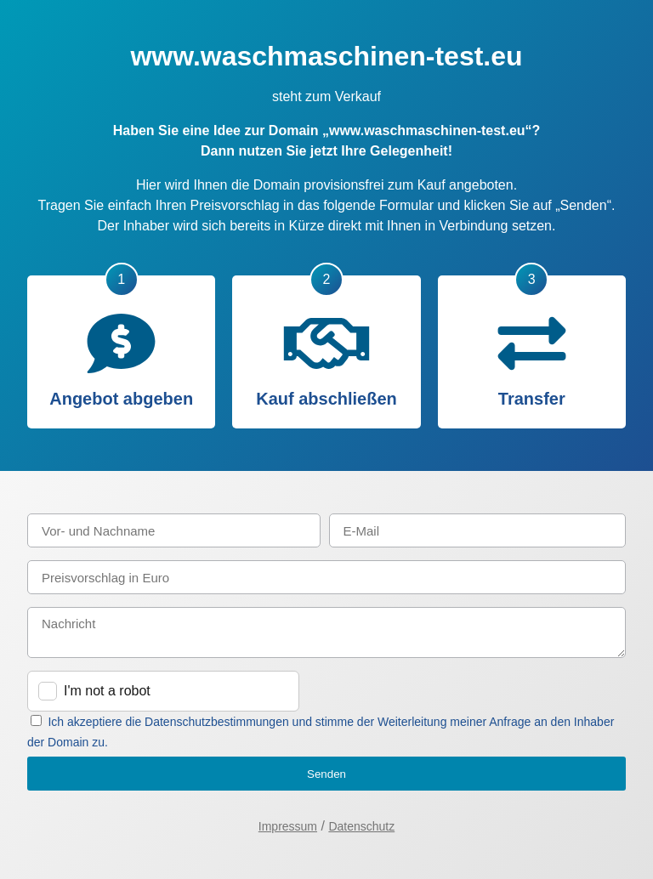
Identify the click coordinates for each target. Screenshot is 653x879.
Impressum (287, 826)
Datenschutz (361, 826)
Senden (326, 774)
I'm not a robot (107, 690)
